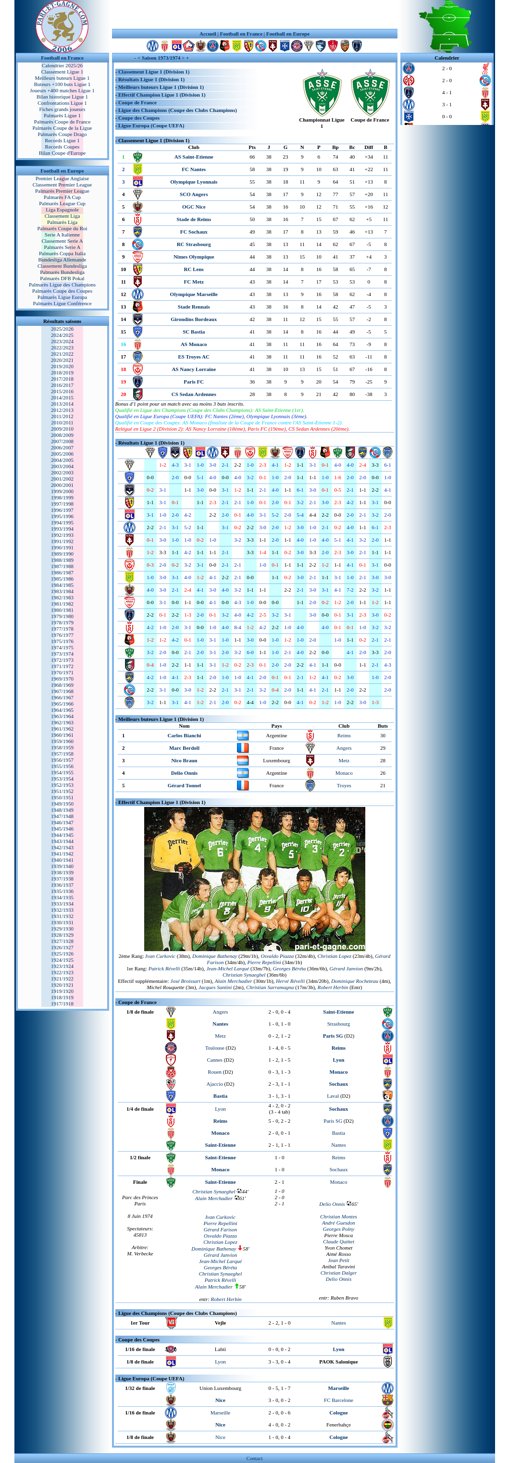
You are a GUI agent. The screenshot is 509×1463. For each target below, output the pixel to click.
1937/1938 (62, 878)
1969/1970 (62, 679)
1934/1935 (62, 897)
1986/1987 (62, 572)
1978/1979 (62, 622)
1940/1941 (62, 860)
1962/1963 (62, 722)
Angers (344, 748)
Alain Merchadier (233, 981)
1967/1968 (62, 691)
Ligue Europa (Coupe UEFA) (151, 125)
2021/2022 (62, 354)
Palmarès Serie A (62, 247)
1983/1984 (62, 591)
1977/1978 (62, 629)
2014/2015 (62, 397)
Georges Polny (338, 1229)
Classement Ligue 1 (62, 71)
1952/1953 (62, 785)
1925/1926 (62, 953)
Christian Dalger (339, 1273)
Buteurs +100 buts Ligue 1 (62, 84)
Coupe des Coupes (139, 118)
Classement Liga (62, 216)
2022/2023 (62, 347)
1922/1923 (62, 972)
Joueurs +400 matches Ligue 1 (62, 90)
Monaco (344, 773)
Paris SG (332, 1121)
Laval (333, 1096)
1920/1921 (62, 985)
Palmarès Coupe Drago (62, 134)
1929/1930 (62, 928)
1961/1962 (62, 729)
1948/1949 (62, 810)
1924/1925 (62, 960)
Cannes (215, 1060)
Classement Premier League (62, 184)
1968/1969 (62, 685)
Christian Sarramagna (270, 987)
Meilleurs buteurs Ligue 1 (62, 78)
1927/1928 (62, 941)
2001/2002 (62, 479)
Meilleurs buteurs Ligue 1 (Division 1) (161, 87)
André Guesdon (338, 1223)
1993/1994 (62, 529)
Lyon (220, 1109)
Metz (343, 760)
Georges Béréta (289, 968)
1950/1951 (62, 797)
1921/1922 (62, 978)
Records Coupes (62, 146)
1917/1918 (62, 1003)
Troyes (344, 785)
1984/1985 (62, 585)
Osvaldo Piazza (277, 956)
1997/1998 (62, 504)
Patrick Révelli (164, 968)
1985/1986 (62, 579)
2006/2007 (62, 447)
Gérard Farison (220, 1229)
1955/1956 (62, 766)
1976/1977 (62, 635)
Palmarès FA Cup (62, 197)
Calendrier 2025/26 (62, 65)
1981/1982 (62, 604)
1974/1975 (62, 647)
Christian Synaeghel (244, 975)
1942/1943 (62, 847)
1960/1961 (62, 735)
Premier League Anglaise (62, 178)
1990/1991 (62, 547)
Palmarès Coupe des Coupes (62, 291)
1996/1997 (62, 510)
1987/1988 (62, 566)
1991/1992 (62, 541)
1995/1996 (62, 516)
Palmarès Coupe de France (62, 121)
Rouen (215, 1072)
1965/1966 (62, 704)
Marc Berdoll (184, 748)
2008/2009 (62, 435)
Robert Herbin (226, 1299)
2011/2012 (62, 416)
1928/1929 (62, 935)
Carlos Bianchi (184, 735)
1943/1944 (62, 841)
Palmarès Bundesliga (62, 272)
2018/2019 (62, 372)
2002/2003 (62, 472)
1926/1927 (62, 947)
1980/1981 (62, 610)
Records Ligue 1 (62, 140)
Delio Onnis (184, 773)
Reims (344, 735)
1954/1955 (62, 772)
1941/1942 (62, 853)
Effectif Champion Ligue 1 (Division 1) (162, 95)
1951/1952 (62, 791)
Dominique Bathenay (213, 1249)
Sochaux (339, 1169)
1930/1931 (62, 922)
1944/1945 (62, 835)
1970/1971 (62, 672)
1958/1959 (62, 747)
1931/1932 (62, 916)
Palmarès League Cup (62, 203)
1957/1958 (62, 753)
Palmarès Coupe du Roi (62, 228)
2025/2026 (62, 329)
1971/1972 (62, 666)
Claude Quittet (338, 1241)
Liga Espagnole (62, 209)
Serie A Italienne (62, 234)
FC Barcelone (338, 1400)
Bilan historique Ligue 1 (62, 96)
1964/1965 (62, 710)
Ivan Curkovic (160, 956)
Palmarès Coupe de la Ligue (62, 128)
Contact (254, 1458)
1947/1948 (62, 816)
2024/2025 (62, 335)
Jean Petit (338, 1260)
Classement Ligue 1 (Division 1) (154, 71)
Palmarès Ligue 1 (62, 115)
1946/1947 (62, 822)
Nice (220, 1437)
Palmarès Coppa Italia (62, 253)
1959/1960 (62, 741)
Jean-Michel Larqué (227, 968)
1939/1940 (62, 866)
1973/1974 (62, 654)
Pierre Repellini (264, 962)
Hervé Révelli (290, 981)
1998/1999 (62, 497)
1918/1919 (62, 997)
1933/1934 (62, 903)
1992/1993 (62, 535)
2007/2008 (62, 441)
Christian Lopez (220, 1242)
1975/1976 (62, 641)
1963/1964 (62, 716)
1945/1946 (62, 828)
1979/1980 (62, 616)
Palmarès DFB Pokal (62, 278)
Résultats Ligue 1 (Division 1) (151, 79)
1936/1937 (62, 885)
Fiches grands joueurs (62, 109)
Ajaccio (215, 1084)
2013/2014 (62, 404)
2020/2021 (62, 360)
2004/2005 (62, 460)
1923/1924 (62, 966)
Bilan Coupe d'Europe (62, 153)
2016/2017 (62, 385)
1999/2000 (62, 491)
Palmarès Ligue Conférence (62, 303)
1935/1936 (62, 891)
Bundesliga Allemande (62, 259)
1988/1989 (62, 560)
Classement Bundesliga (62, 266)
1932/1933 (62, 910)
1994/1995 (62, 522)
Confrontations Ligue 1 (62, 103)
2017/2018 (62, 379)
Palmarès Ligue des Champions (62, 284)
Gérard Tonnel (184, 785)
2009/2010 (62, 429)
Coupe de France (137, 102)
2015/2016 (62, 391)
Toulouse (214, 1048)
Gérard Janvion (220, 1255)
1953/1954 (62, 778)
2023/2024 (62, 341)
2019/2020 (62, 366)
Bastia (339, 1133)
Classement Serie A (62, 241)
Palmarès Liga (62, 222)
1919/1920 (62, 991)
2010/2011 (62, 422)
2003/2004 (62, 466)
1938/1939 (62, 872)
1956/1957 (62, 760)
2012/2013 (62, 410)
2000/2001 (62, 485)
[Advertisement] (254, 14)
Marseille (221, 1412)
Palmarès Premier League (62, 191)
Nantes (338, 1145)
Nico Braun (184, 760)
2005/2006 (62, 454)
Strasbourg (338, 1024)
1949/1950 (62, 803)
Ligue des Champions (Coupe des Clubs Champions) (177, 110)
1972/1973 (62, 660)
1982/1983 (62, 597)
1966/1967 (62, 697)
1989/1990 (62, 554)
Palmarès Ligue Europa (62, 297)
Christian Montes (338, 1216)
